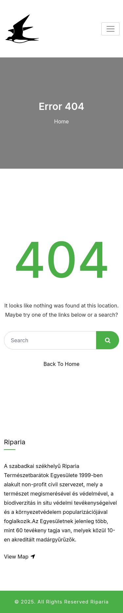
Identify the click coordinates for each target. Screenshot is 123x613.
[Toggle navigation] (110, 28)
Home (61, 121)
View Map (20, 556)
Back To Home (62, 364)
